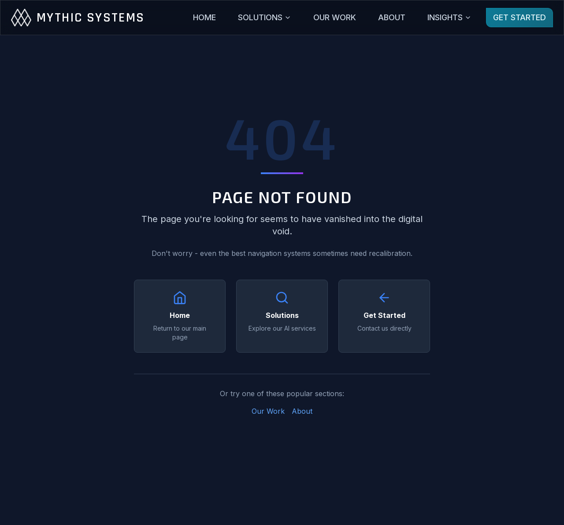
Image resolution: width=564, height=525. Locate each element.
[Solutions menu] (264, 17)
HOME (204, 17)
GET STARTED (519, 17)
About (302, 411)
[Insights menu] (449, 17)
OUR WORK (334, 17)
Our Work (268, 411)
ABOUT (391, 17)
